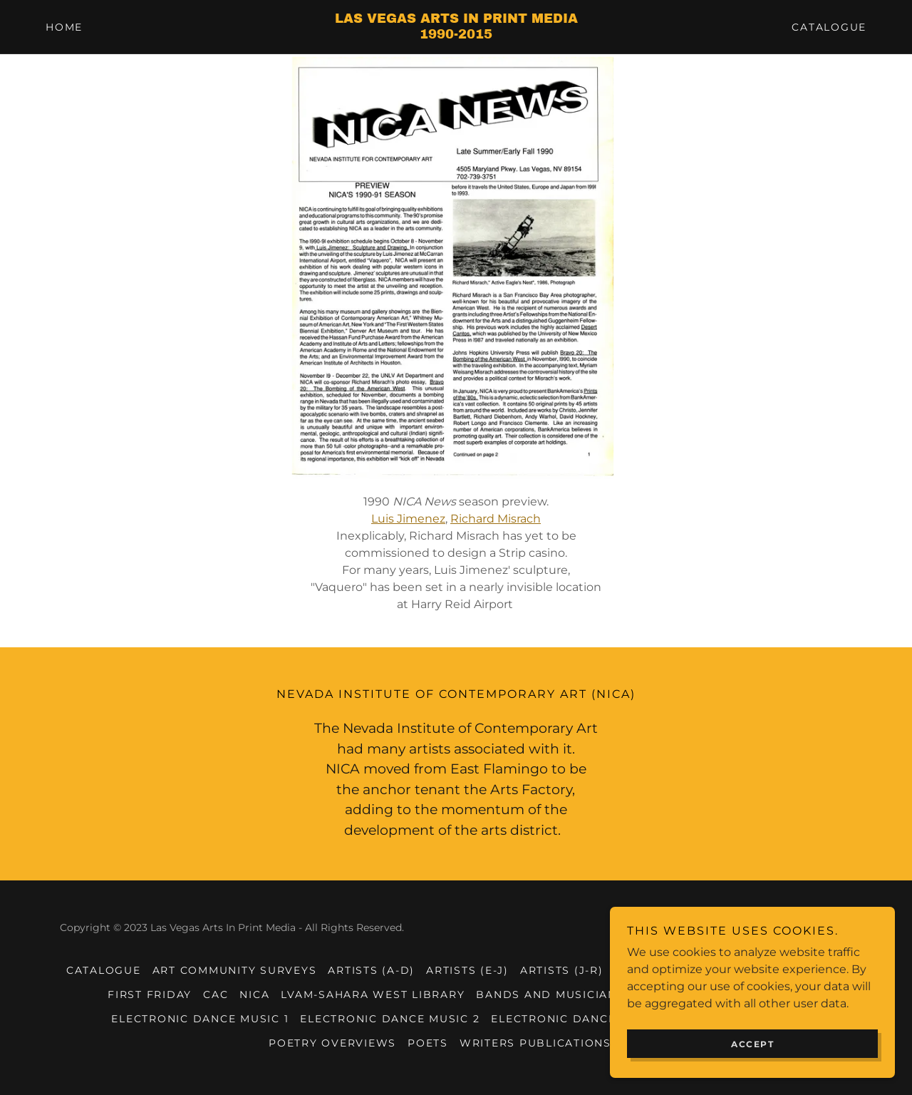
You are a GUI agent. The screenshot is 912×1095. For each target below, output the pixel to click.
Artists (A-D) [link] (371, 970)
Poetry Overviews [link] (332, 1043)
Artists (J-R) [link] (561, 970)
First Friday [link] (150, 994)
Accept (752, 1044)
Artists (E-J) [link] (467, 970)
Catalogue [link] (829, 27)
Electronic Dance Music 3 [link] (580, 1018)
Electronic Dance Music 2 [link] (390, 1018)
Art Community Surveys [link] (234, 970)
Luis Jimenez (408, 518)
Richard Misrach (495, 518)
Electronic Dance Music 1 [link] (200, 1018)
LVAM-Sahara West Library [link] (373, 994)
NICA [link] (254, 994)
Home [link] (64, 27)
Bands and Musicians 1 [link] (554, 994)
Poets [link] (428, 1043)
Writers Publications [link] (535, 1043)
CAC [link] (215, 994)
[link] (456, 34)
